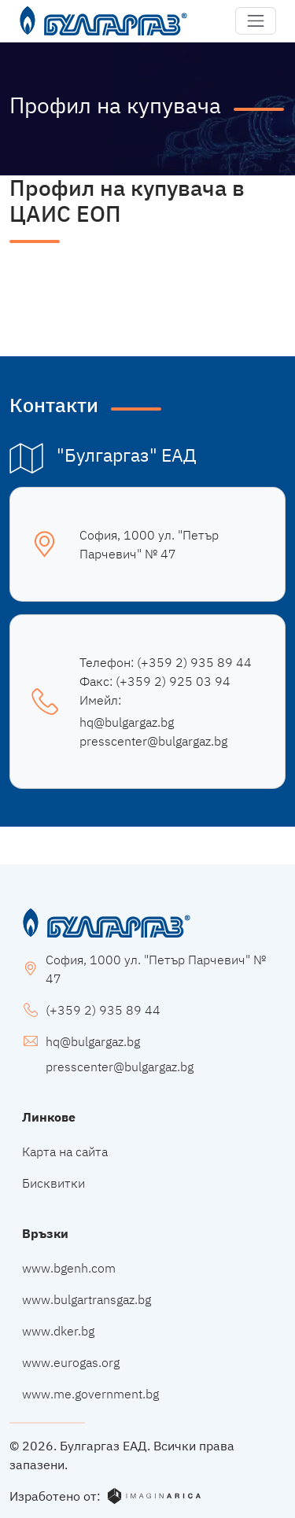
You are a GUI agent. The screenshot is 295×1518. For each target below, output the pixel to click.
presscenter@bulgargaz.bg (153, 741)
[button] (255, 21)
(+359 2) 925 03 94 (173, 681)
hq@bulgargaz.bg (126, 722)
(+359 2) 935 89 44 (194, 662)
